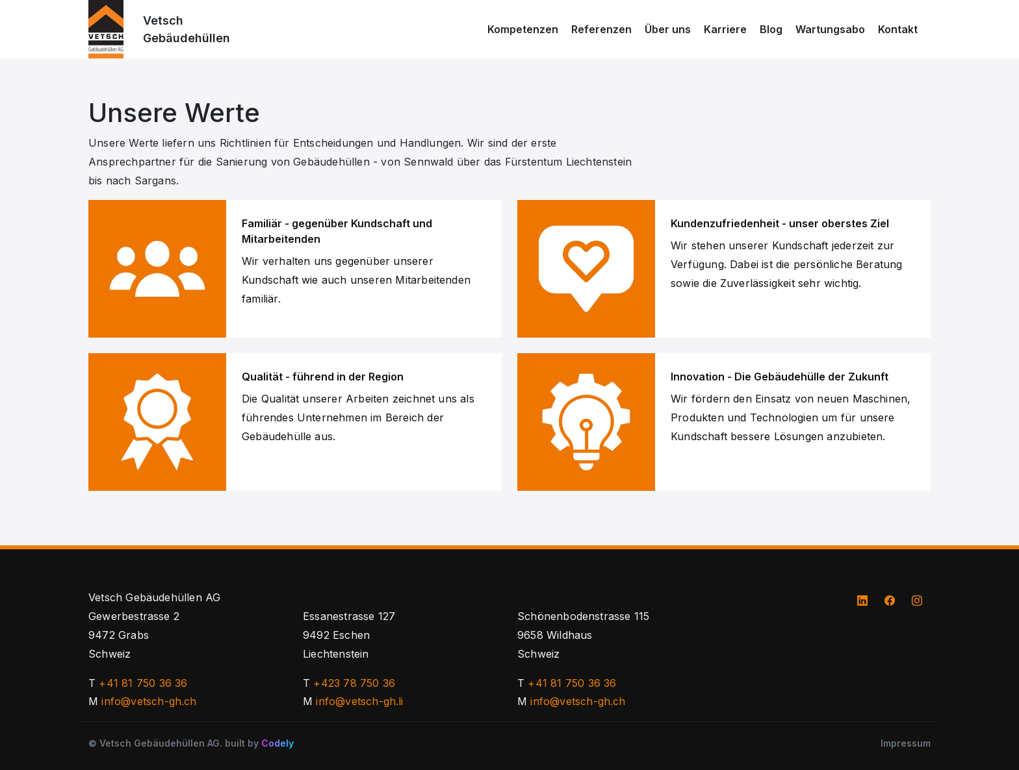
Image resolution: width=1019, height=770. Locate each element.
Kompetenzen (522, 29)
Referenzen (601, 29)
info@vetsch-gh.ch (148, 701)
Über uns (668, 29)
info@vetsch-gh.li (359, 701)
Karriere (725, 29)
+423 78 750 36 (354, 683)
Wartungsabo (830, 29)
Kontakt (898, 29)
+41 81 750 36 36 (143, 683)
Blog (771, 29)
